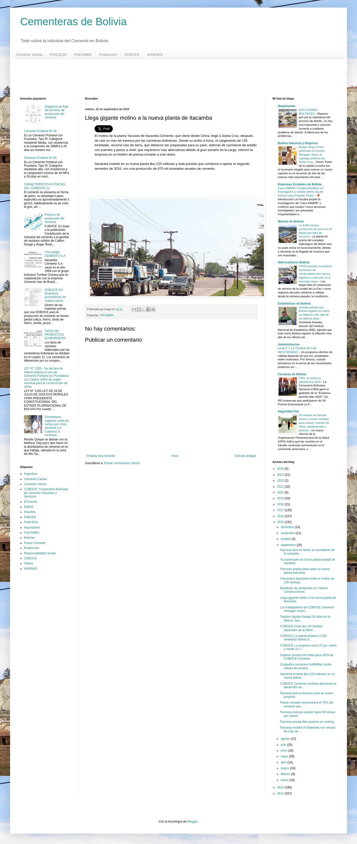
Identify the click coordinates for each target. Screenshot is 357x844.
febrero (286, 774)
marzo (285, 768)
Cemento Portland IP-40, (40, 158)
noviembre (288, 533)
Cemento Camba (35, 479)
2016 (281, 516)
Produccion (108, 55)
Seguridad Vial (288, 411)
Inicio (174, 456)
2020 (281, 492)
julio (284, 745)
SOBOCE (132, 55)
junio (284, 750)
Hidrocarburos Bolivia (293, 262)
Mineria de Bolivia (291, 221)
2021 (281, 486)
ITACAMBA (83, 55)
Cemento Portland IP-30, (40, 131)
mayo (285, 756)
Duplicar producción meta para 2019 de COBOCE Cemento (306, 656)
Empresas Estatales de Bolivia (299, 184)
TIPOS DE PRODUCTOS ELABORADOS (55, 334)
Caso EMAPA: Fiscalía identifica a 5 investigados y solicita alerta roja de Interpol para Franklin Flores (300, 192)
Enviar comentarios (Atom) (122, 463)
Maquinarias (286, 106)
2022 (281, 480)
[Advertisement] (171, 78)
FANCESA (58, 55)
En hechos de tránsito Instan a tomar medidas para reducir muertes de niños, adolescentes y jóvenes (314, 423)
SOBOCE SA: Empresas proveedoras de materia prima (55, 295)
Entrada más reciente (100, 456)
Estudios (30, 512)
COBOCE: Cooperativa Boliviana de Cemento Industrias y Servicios (46, 492)
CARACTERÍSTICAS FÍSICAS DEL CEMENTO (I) (44, 186)
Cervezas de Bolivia (292, 374)
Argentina (30, 474)
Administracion (289, 344)
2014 (281, 787)
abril (284, 762)
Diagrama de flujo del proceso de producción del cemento (56, 112)
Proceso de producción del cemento (54, 218)
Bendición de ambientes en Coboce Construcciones (304, 589)
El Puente (30, 502)
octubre (286, 539)
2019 (281, 498)
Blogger (192, 821)
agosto (286, 738)
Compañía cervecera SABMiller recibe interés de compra (305, 666)
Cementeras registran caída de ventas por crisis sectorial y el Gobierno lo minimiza (57, 426)
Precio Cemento (35, 543)
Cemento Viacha (29, 55)
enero (285, 780)
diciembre (288, 527)
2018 (281, 504)
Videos (28, 563)
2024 (281, 468)
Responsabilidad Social (40, 553)
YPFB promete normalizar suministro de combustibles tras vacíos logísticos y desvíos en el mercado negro (315, 274)
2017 (281, 510)
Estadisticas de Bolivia (294, 303)
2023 (281, 475)
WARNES (154, 55)
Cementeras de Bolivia (73, 22)
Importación (32, 527)
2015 (281, 522)
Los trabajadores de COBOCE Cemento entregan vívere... (307, 609)
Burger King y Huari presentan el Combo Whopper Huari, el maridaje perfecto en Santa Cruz (312, 154)
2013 (281, 793)
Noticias (29, 537)
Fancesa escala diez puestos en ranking (307, 722)
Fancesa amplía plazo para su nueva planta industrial (305, 570)
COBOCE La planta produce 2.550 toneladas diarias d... (303, 637)
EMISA (28, 507)
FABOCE (30, 517)
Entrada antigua (245, 456)
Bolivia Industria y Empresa (297, 143)
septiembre (289, 545)
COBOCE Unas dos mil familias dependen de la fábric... (301, 628)
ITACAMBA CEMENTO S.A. (55, 254)
